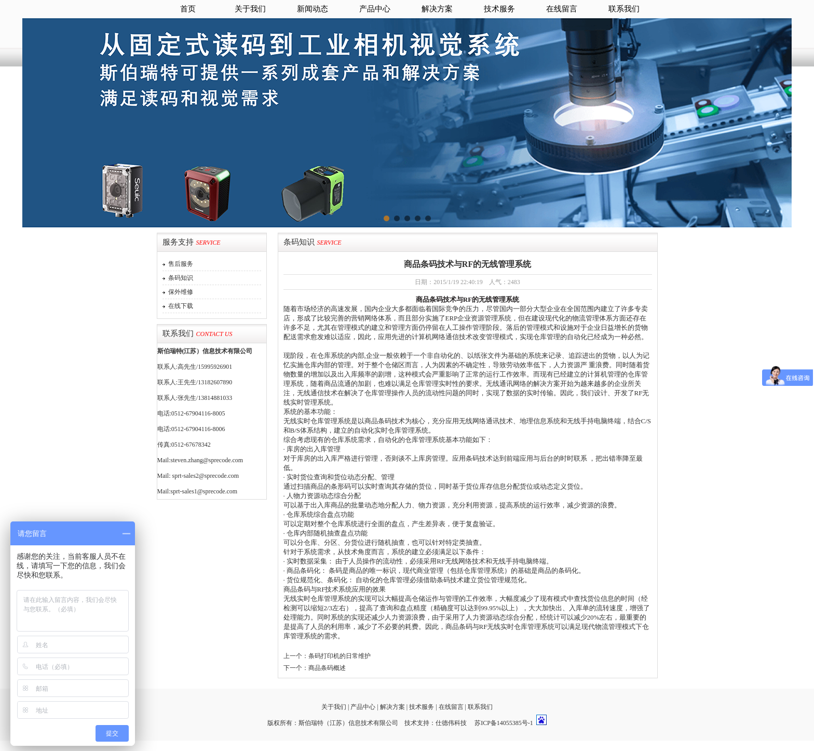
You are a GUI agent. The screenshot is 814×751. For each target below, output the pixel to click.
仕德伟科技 (451, 723)
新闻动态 (312, 9)
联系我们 (624, 9)
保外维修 (179, 292)
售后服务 (179, 263)
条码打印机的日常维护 (339, 656)
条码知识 (179, 277)
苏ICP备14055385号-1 (503, 723)
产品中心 (374, 9)
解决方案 (437, 9)
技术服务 (499, 9)
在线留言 (561, 9)
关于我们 (250, 9)
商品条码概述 (327, 668)
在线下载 (179, 306)
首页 (188, 9)
